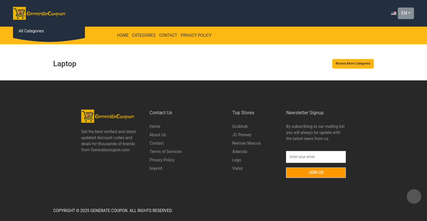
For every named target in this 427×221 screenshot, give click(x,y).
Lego (236, 160)
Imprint (156, 168)
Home (123, 35)
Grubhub (240, 126)
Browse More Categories (353, 63)
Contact (168, 35)
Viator (237, 168)
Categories (144, 35)
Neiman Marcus (246, 143)
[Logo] (39, 13)
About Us (158, 134)
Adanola (239, 151)
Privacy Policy (196, 35)
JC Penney (241, 134)
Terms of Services (166, 151)
